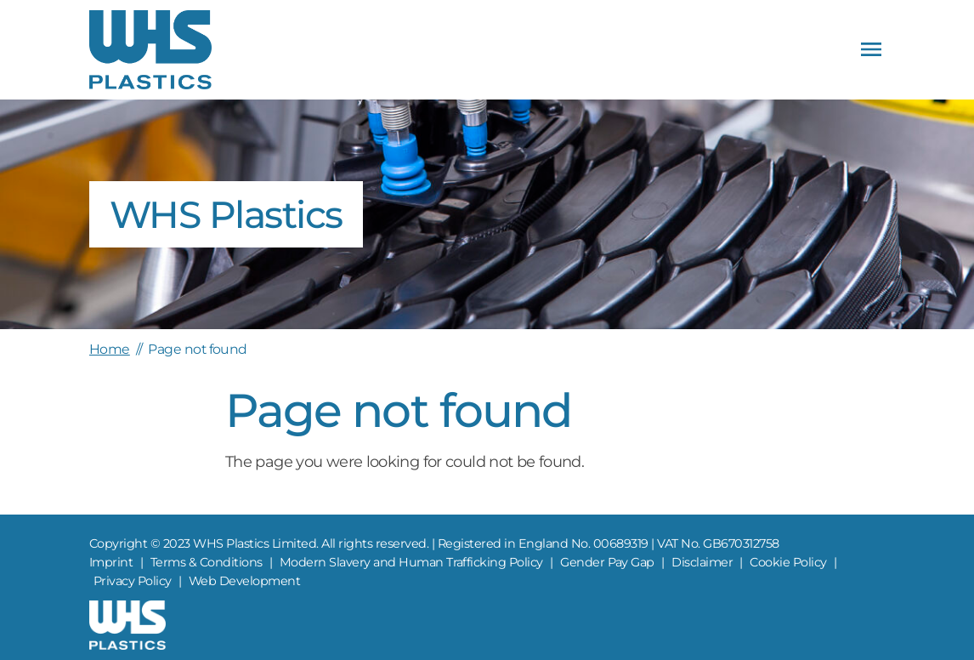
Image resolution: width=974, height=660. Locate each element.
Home (109, 349)
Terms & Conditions (206, 562)
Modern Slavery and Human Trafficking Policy (411, 562)
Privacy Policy (132, 581)
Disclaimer (702, 562)
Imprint (111, 562)
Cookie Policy (788, 562)
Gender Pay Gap (607, 562)
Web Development (244, 581)
